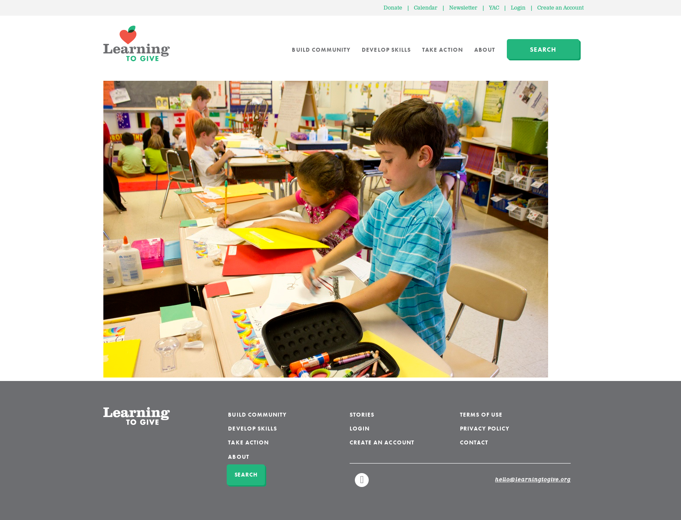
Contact (474, 442)
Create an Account (560, 8)
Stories (362, 414)
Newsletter (463, 8)
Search (543, 49)
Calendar (425, 8)
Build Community (321, 49)
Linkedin (362, 484)
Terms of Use (481, 414)
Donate (392, 8)
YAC (494, 8)
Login (518, 8)
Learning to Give (136, 43)
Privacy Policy (485, 428)
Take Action (442, 49)
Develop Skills (386, 49)
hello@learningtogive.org (533, 480)
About (484, 49)
